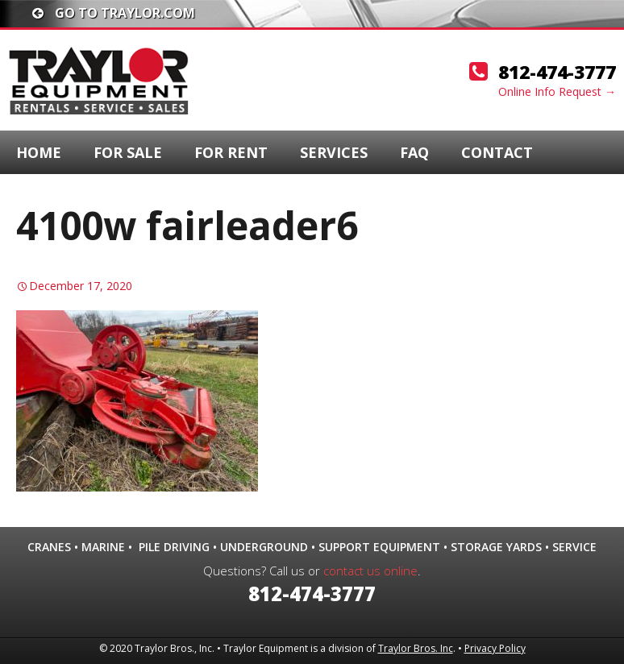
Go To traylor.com (113, 13)
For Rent (231, 152)
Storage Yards (496, 546)
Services (334, 152)
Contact (497, 152)
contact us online (370, 570)
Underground (264, 546)
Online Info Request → (557, 91)
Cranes (49, 546)
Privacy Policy (495, 648)
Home (38, 152)
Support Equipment (379, 546)
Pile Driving (174, 546)
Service (574, 546)
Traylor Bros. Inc (415, 648)
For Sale (128, 152)
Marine (103, 546)
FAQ (414, 152)
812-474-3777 (557, 72)
